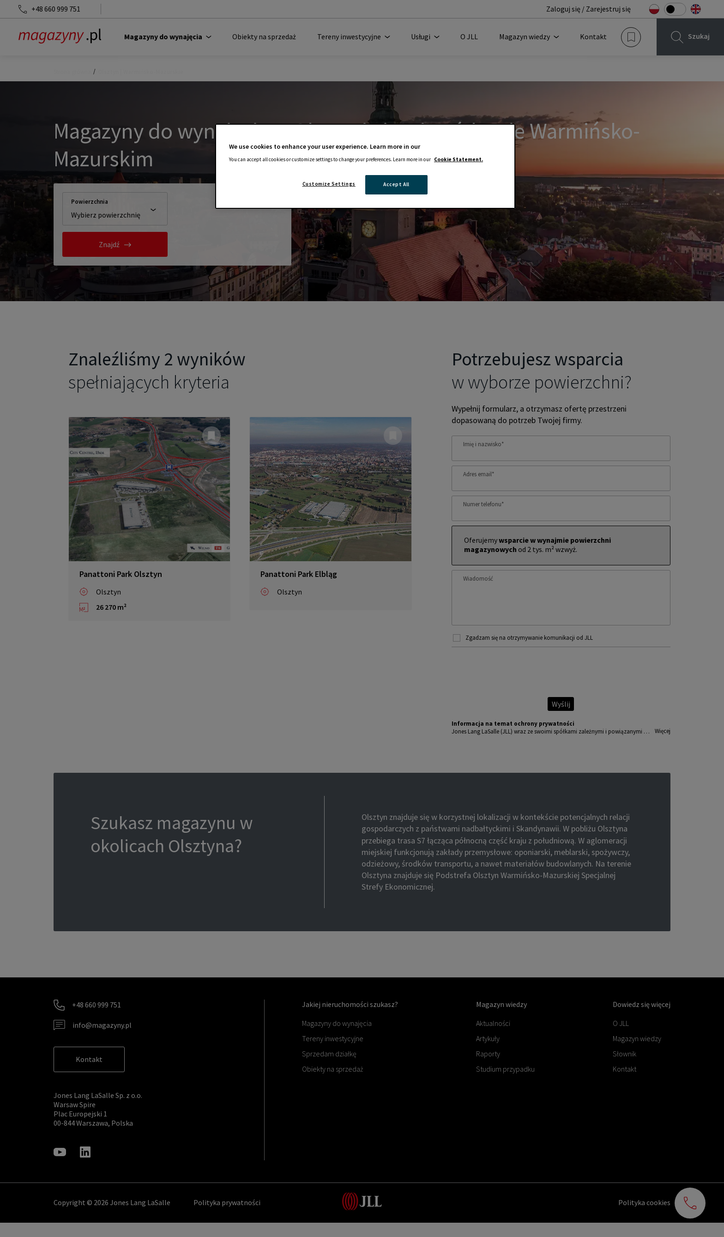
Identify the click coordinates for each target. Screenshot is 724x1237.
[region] (365, 166)
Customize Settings (329, 184)
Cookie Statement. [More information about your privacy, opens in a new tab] (458, 159)
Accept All (396, 184)
